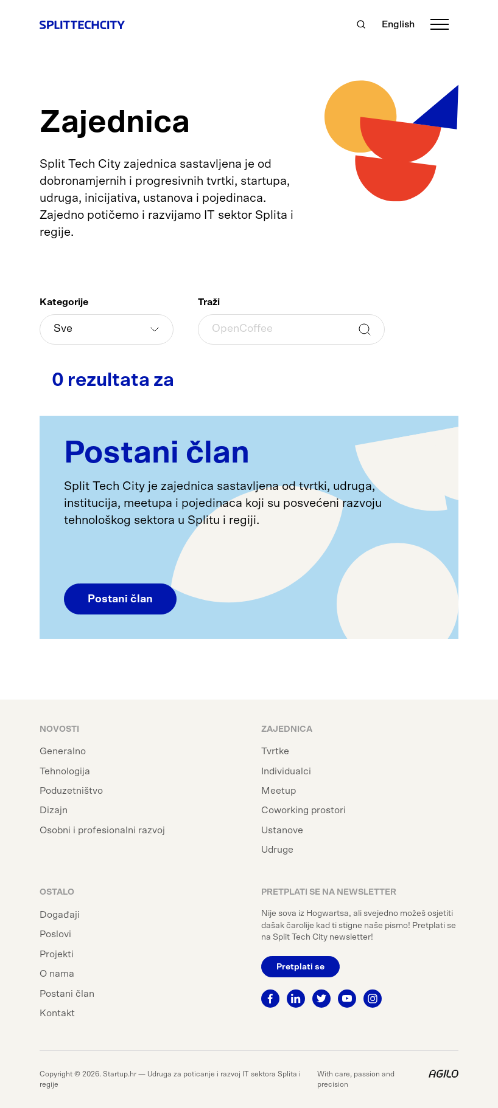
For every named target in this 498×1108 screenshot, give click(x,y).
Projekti (57, 954)
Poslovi (55, 934)
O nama (57, 974)
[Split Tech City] (82, 24)
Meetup (278, 791)
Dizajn (54, 810)
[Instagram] (372, 998)
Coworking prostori (303, 810)
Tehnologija (65, 771)
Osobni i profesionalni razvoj (102, 830)
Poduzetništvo (71, 791)
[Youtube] (347, 998)
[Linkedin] (296, 998)
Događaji (60, 915)
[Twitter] (321, 998)
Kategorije (64, 302)
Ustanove (282, 830)
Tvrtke (275, 751)
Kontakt (57, 1013)
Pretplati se (300, 967)
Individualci (286, 771)
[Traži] (361, 24)
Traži (209, 302)
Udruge (277, 850)
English (398, 24)
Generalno (63, 751)
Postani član (120, 599)
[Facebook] (270, 998)
